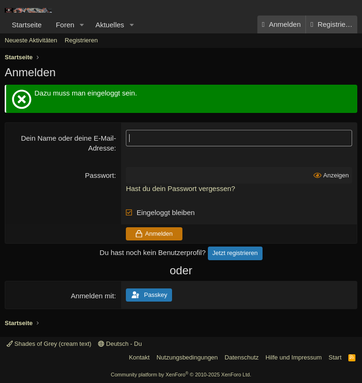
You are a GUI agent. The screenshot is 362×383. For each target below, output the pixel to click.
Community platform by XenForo (181, 374)
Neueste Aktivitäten (31, 40)
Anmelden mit (92, 296)
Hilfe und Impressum (293, 357)
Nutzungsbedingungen (187, 357)
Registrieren (81, 40)
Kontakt (139, 357)
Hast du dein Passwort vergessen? (180, 188)
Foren (65, 25)
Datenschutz (242, 357)
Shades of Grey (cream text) (49, 343)
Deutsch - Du (119, 343)
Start (335, 357)
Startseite (26, 25)
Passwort (99, 175)
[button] (81, 24)
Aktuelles (109, 25)
